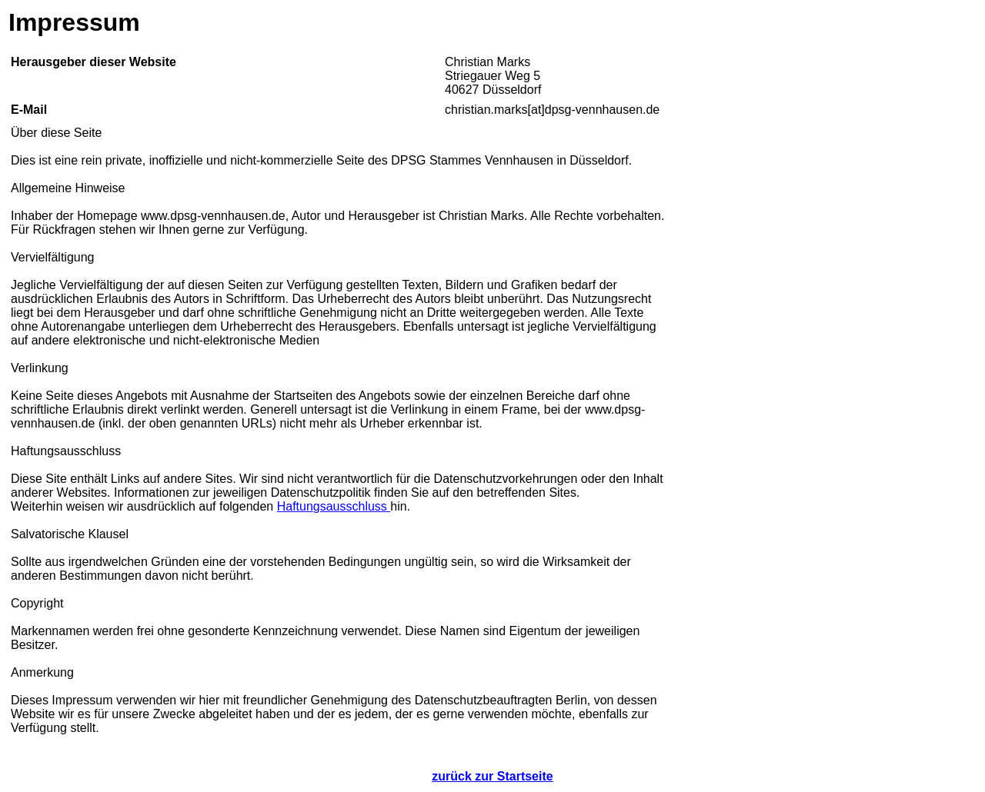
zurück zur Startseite (492, 776)
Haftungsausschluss (334, 506)
